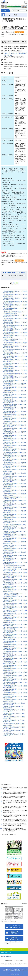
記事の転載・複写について (9, 970)
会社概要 (10, 969)
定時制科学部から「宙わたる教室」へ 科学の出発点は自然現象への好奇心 (15, 811)
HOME (5, 969)
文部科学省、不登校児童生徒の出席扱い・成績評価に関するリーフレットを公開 (15, 816)
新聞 (15, 941)
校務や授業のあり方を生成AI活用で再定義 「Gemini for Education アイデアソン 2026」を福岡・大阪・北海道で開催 (14, 829)
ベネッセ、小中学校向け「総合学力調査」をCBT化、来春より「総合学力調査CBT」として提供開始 (15, 820)
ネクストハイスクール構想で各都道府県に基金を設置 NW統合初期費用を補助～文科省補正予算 (15, 793)
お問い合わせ (20, 970)
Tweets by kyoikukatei (6, 956)
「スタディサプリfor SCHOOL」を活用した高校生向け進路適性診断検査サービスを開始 (15, 807)
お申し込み (19, 32)
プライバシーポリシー (19, 969)
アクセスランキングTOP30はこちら (9, 834)
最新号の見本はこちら (6, 919)
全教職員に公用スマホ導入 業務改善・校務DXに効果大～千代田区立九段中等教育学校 (14, 824)
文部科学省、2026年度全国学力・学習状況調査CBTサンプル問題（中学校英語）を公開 (14, 797)
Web (18, 941)
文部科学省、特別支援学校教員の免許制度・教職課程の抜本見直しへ (15, 788)
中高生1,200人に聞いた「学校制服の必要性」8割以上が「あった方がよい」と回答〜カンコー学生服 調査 (15, 802)
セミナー (8, 943)
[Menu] (25, 2)
